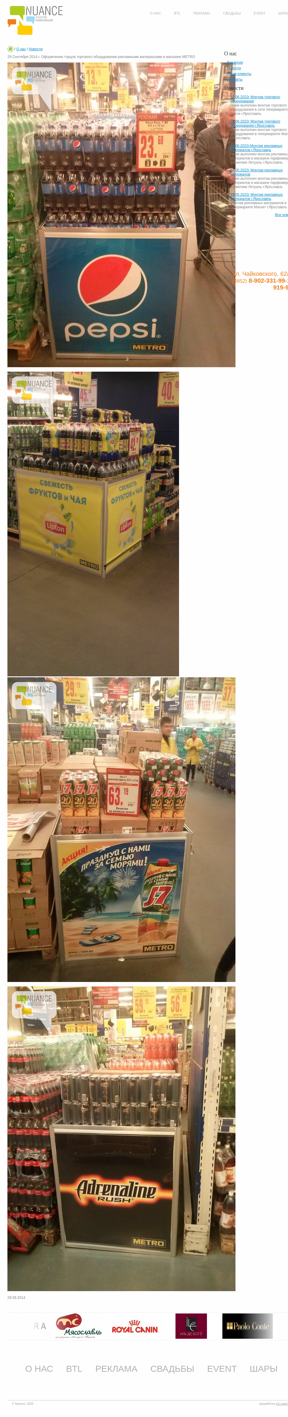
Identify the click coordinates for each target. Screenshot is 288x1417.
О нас (21, 49)
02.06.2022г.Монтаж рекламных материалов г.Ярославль (256, 148)
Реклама (116, 1369)
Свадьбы (172, 1369)
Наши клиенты (239, 74)
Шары (264, 1369)
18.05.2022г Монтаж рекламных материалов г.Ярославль (256, 197)
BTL (74, 1369)
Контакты (235, 79)
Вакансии (235, 62)
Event (222, 1369)
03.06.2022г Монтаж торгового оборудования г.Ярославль (255, 123)
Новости (35, 49)
